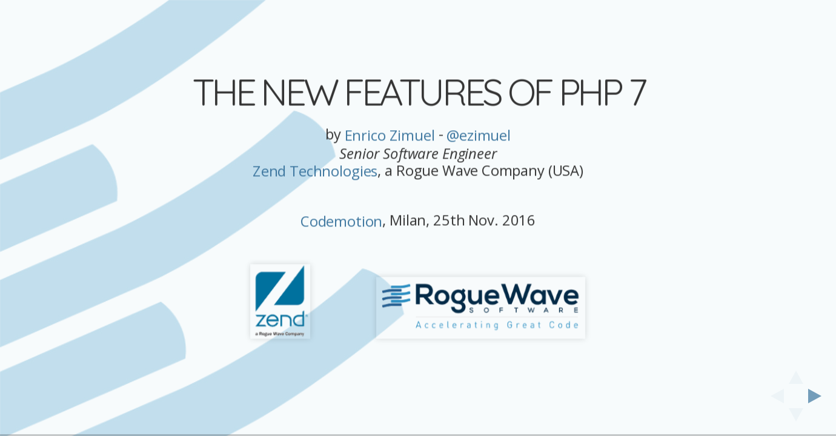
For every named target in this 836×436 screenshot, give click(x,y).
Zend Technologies (315, 172)
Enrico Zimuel (390, 135)
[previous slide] (773, 396)
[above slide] (796, 373)
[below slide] (796, 418)
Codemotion (341, 221)
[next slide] (818, 396)
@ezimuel (478, 135)
